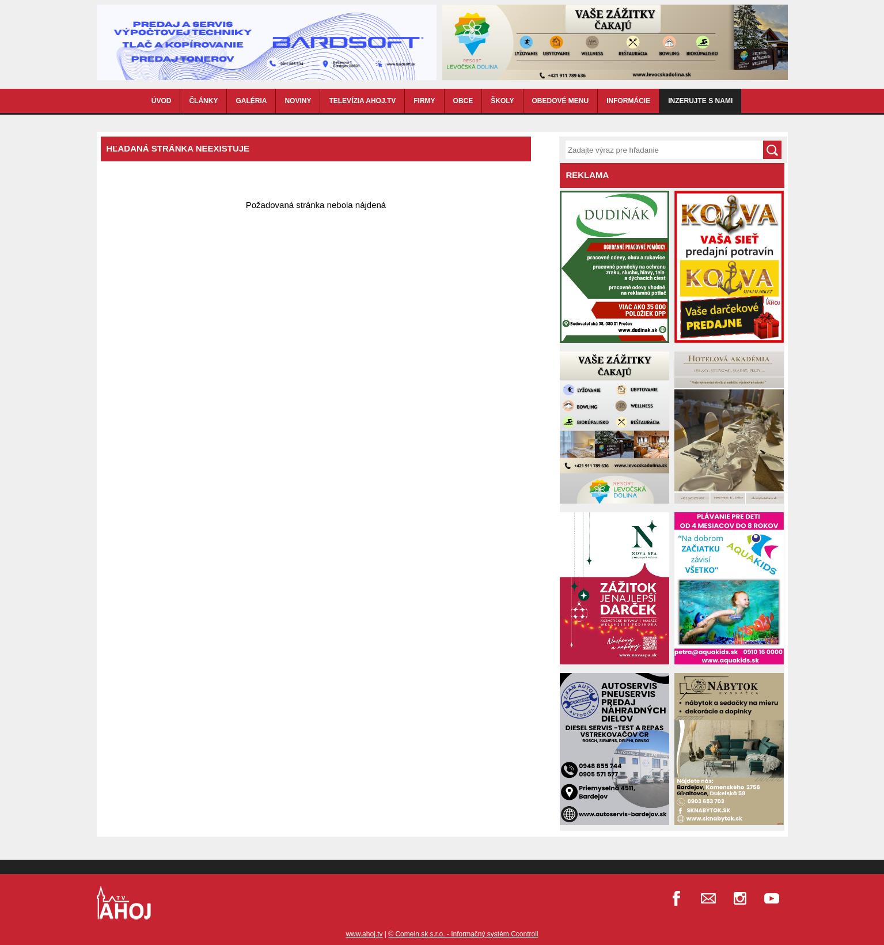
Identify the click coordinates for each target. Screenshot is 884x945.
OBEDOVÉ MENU (560, 101)
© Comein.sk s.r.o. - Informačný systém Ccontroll (463, 934)
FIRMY (424, 101)
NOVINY (297, 101)
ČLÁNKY (203, 101)
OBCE (463, 101)
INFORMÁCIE (628, 101)
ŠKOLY (502, 101)
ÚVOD (161, 101)
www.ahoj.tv (364, 934)
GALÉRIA (251, 101)
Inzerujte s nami (700, 101)
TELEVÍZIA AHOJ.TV (362, 101)
